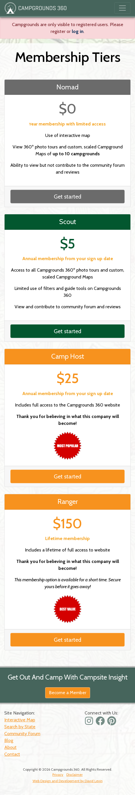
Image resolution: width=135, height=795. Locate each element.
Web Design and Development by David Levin (68, 781)
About (10, 747)
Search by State (19, 726)
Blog (8, 740)
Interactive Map (19, 720)
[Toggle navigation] (122, 8)
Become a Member (67, 692)
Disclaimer (74, 774)
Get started (67, 196)
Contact (12, 754)
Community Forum (22, 733)
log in (78, 31)
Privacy (57, 774)
